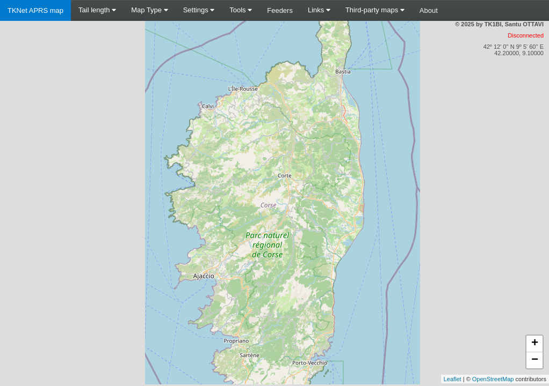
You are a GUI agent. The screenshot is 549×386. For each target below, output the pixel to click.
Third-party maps (374, 10)
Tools (240, 10)
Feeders (280, 10)
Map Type (149, 10)
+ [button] (534, 344)
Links (319, 10)
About (429, 10)
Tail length (97, 10)
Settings (199, 10)
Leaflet (452, 379)
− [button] (534, 360)
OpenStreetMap (493, 379)
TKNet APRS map (35, 10)
